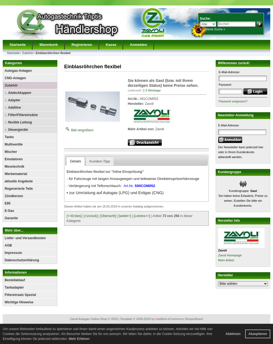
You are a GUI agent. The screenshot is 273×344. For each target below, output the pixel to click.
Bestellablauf (15, 280)
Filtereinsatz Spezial (20, 295)
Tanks (9, 137)
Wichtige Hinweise (19, 302)
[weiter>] (124, 216)
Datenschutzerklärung (22, 260)
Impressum (13, 253)
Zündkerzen (14, 196)
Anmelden (138, 45)
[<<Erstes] (74, 216)
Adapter (14, 100)
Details (75, 161)
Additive (14, 107)
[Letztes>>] (142, 216)
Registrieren (82, 45)
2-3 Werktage (152, 90)
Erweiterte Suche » (212, 29)
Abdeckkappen (19, 93)
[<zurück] (91, 216)
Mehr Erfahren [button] (79, 339)
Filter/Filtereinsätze (23, 115)
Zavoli (159, 129)
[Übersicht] (108, 216)
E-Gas (9, 211)
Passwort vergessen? (233, 101)
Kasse (111, 45)
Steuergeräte (18, 130)
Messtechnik (14, 166)
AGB (8, 245)
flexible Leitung (20, 122)
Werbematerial (16, 174)
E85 (7, 203)
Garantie (11, 218)
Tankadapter (14, 287)
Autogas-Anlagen (18, 71)
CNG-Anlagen (15, 78)
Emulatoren (14, 159)
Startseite (18, 45)
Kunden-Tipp (100, 161)
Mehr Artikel (226, 260)
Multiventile (14, 144)
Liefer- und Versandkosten (25, 238)
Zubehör (11, 85)
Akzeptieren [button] (257, 334)
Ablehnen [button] (233, 334)
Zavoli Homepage (230, 255)
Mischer (11, 152)
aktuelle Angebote (19, 181)
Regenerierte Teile (19, 189)
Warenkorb (48, 45)
